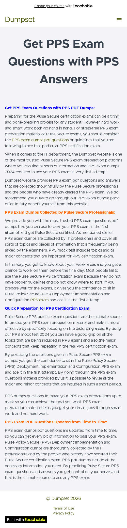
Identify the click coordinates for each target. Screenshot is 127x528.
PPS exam (39, 300)
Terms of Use (63, 508)
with (63, 6)
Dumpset (20, 19)
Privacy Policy (63, 513)
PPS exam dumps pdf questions (40, 140)
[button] (119, 20)
